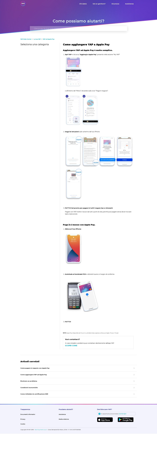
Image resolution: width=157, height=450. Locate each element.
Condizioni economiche (29, 404)
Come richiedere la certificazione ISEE (34, 410)
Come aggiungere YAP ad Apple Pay (33, 391)
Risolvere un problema (28, 397)
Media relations (64, 435)
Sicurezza (115, 4)
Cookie (22, 440)
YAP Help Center (26, 55)
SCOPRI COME (71, 362)
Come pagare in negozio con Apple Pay (34, 384)
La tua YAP (37, 55)
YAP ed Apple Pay (48, 55)
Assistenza (129, 4)
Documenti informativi (27, 430)
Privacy (22, 435)
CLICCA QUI (122, 430)
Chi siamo (83, 4)
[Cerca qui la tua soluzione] (78, 28)
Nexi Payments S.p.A (41, 446)
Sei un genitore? (99, 4)
